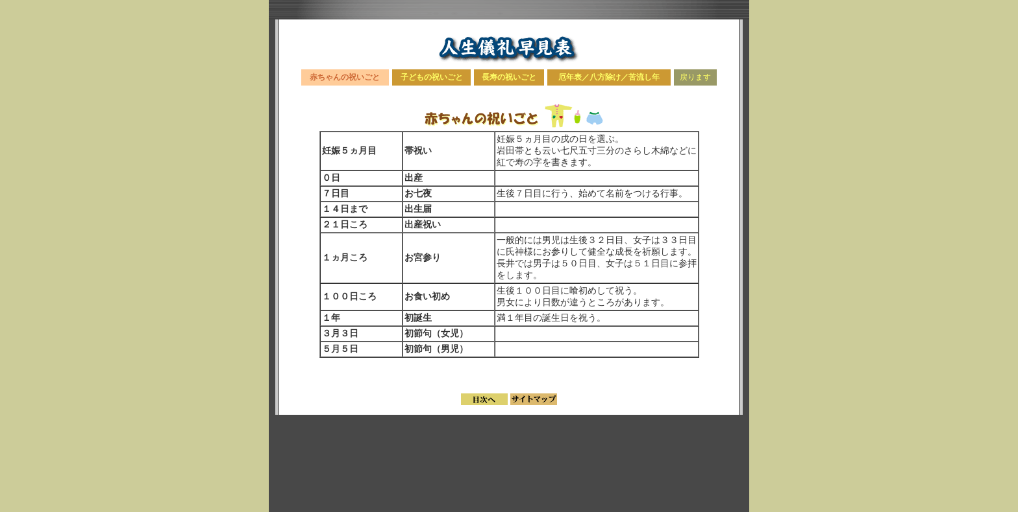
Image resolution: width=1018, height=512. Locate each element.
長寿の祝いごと (509, 77)
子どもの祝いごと (432, 77)
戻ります (695, 77)
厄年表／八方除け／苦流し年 (609, 77)
